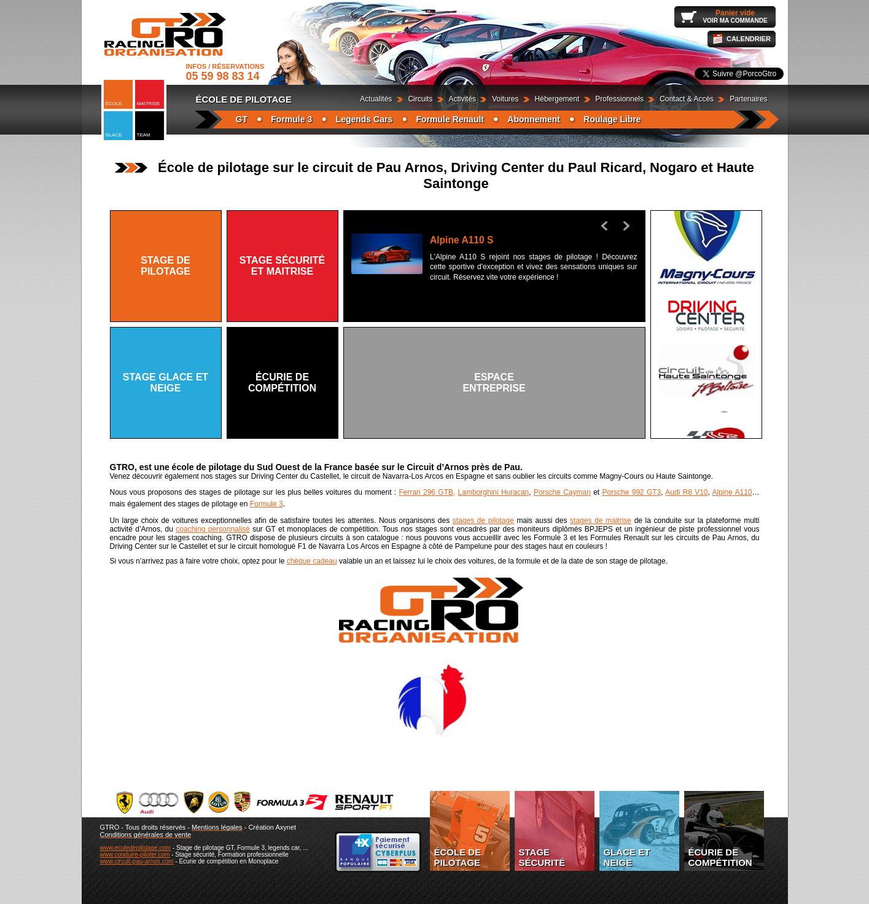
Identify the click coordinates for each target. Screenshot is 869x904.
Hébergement (557, 99)
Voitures (505, 99)
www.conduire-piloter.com (135, 854)
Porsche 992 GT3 (631, 492)
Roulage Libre (612, 119)
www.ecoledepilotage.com (135, 847)
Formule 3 (291, 119)
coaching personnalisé (212, 529)
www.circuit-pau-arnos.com (137, 861)
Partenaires (748, 99)
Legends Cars (364, 119)
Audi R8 (678, 492)
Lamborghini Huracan (493, 492)
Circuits (420, 99)
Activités (462, 99)
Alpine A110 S (461, 240)
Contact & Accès (687, 99)
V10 (700, 492)
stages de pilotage (483, 520)
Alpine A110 (732, 492)
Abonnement (533, 119)
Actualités (376, 99)
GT (241, 119)
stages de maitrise (600, 520)
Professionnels (619, 99)
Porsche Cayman (562, 492)
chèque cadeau (312, 561)
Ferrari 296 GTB (426, 492)
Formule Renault (450, 119)
